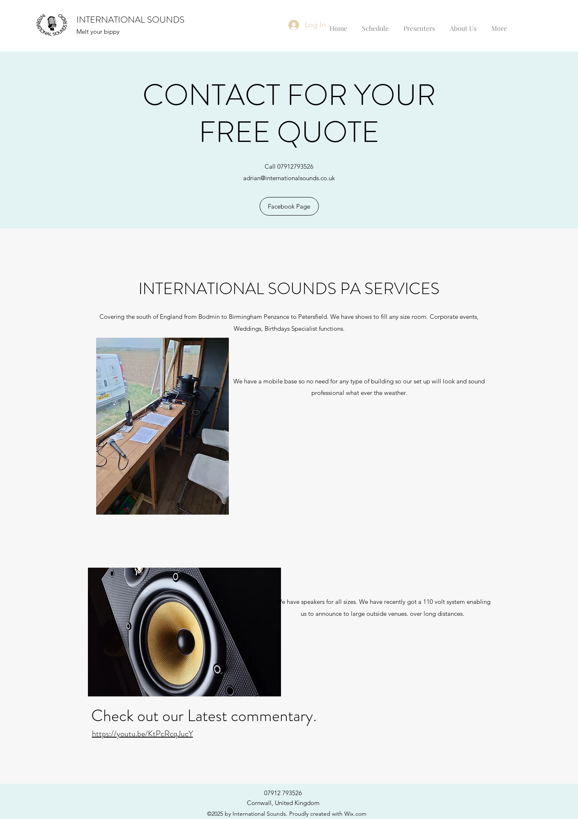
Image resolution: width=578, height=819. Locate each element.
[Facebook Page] (289, 206)
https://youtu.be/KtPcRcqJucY (142, 734)
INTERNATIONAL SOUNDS (130, 19)
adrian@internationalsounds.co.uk (289, 178)
